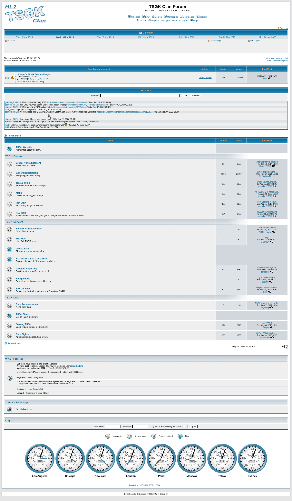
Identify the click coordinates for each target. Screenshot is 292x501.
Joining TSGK (23, 324)
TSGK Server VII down (267, 227)
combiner (265, 272)
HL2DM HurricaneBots (267, 212)
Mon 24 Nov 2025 (267, 37)
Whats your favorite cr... (267, 182)
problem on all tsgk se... (267, 267)
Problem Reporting (26, 268)
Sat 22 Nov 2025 (187, 37)
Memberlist (171, 17)
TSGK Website (24, 147)
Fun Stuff (21, 203)
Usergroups (187, 17)
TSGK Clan (12, 297)
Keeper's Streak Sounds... (267, 287)
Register (202, 17)
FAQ (146, 17)
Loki (265, 78)
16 (44, 79)
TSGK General (14, 156)
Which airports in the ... (267, 172)
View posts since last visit (277, 58)
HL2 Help (21, 213)
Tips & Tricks (23, 183)
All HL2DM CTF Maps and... (267, 192)
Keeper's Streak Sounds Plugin (34, 74)
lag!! (267, 237)
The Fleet (21, 238)
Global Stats (23, 248)
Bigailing (265, 307)
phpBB (140, 485)
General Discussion (27, 173)
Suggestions (23, 278)
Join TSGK (267, 323)
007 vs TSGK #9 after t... (267, 333)
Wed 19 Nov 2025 (65, 37)
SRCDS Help (37, 81)
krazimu (265, 282)
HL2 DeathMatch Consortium (32, 258)
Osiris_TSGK (205, 77)
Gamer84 (265, 242)
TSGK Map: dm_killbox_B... (267, 303)
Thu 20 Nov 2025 (105, 37)
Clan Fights (22, 334)
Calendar (134, 17)
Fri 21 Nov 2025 (146, 37)
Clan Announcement (27, 304)
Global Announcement (28, 163)
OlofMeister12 (265, 176)
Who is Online (14, 359)
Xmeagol (265, 327)
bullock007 (265, 337)
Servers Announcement (29, 228)
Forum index (14, 136)
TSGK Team (22, 314)
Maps (19, 193)
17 (47, 79)
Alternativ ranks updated (267, 162)
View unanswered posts (277, 60)
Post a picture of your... (267, 202)
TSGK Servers (22, 81)
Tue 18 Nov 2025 (24, 37)
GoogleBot (38, 377)
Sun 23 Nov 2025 (227, 37)
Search (157, 17)
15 (40, 79)
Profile (141, 20)
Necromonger (216, 41)
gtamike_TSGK (265, 186)
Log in (194, 20)
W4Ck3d (11, 41)
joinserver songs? (267, 277)
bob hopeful (255, 41)
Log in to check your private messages (168, 20)
